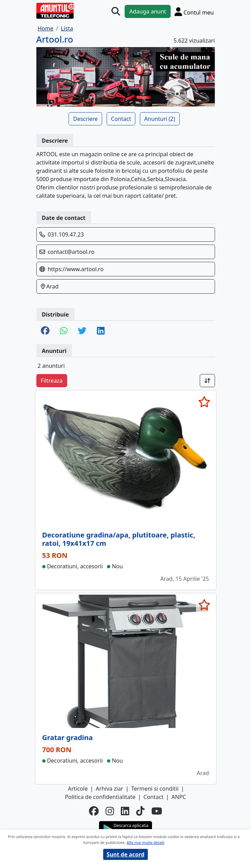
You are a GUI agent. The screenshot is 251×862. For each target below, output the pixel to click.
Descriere (85, 119)
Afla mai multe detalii (145, 842)
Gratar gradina (67, 737)
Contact (121, 119)
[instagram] (110, 811)
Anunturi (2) (159, 119)
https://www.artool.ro (76, 269)
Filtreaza (52, 380)
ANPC (178, 797)
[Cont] (194, 11)
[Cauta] (116, 11)
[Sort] (207, 380)
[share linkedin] (100, 331)
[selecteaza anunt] (204, 401)
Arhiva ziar (109, 788)
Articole (78, 788)
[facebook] (94, 811)
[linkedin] (125, 811)
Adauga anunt (147, 11)
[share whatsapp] (63, 331)
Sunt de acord (125, 854)
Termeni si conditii (155, 788)
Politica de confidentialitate (100, 797)
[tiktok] (140, 811)
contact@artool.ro (71, 252)
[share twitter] (82, 331)
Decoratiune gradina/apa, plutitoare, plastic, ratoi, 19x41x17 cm (118, 539)
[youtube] (156, 811)
